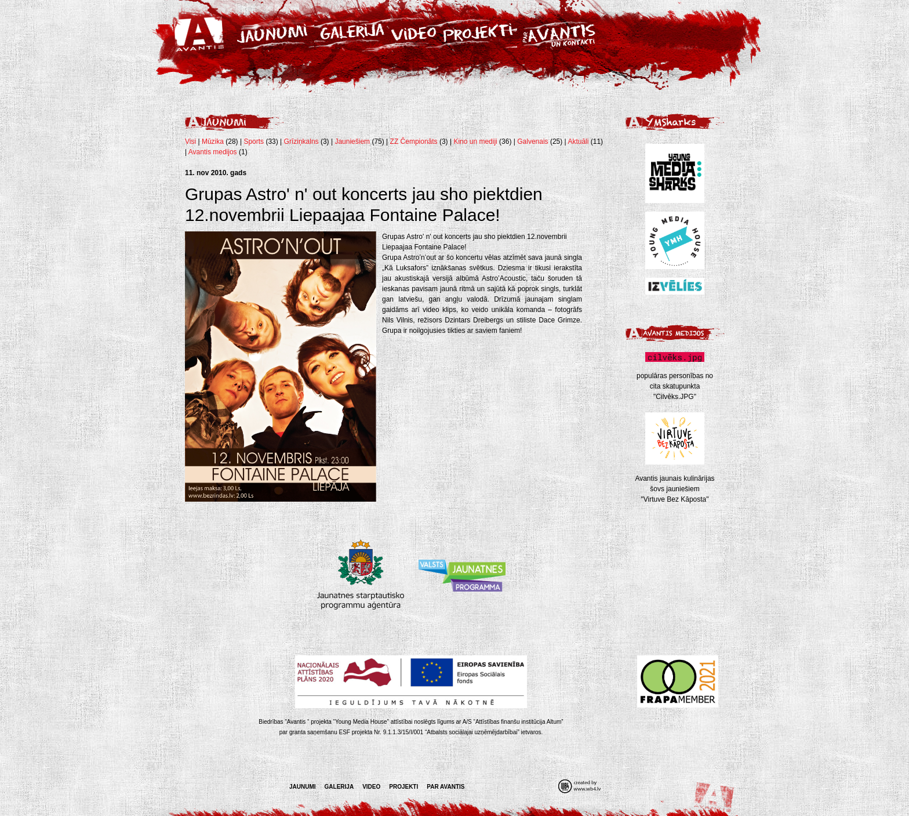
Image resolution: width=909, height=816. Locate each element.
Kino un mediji (475, 141)
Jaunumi (302, 787)
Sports (253, 141)
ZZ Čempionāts (414, 141)
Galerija (339, 787)
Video (371, 787)
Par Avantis (445, 787)
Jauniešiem (352, 141)
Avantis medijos (212, 152)
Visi (190, 141)
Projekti (403, 787)
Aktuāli (578, 141)
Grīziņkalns (301, 141)
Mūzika (213, 141)
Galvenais (532, 141)
